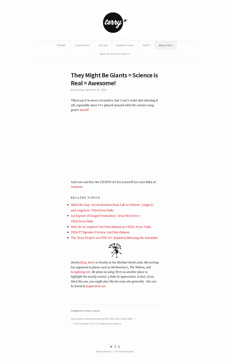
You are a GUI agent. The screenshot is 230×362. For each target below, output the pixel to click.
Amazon (76, 186)
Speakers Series (125, 45)
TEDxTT (146, 45)
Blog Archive (165, 45)
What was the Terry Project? (115, 53)
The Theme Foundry (124, 351)
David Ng (78, 89)
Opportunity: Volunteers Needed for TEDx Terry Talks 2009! (101, 318)
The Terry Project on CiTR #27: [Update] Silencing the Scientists (114, 238)
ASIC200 (103, 45)
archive (87, 310)
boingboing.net (80, 272)
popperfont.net (95, 286)
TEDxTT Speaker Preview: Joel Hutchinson (100, 232)
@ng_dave (87, 262)
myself (84, 110)
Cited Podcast (82, 45)
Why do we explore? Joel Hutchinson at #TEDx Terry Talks (111, 227)
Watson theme (103, 351)
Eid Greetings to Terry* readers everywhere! (97, 323)
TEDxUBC (61, 45)
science (96, 310)
